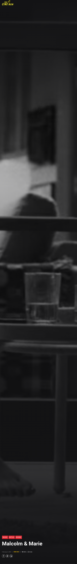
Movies (5, 537)
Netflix (11, 537)
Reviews (18, 537)
